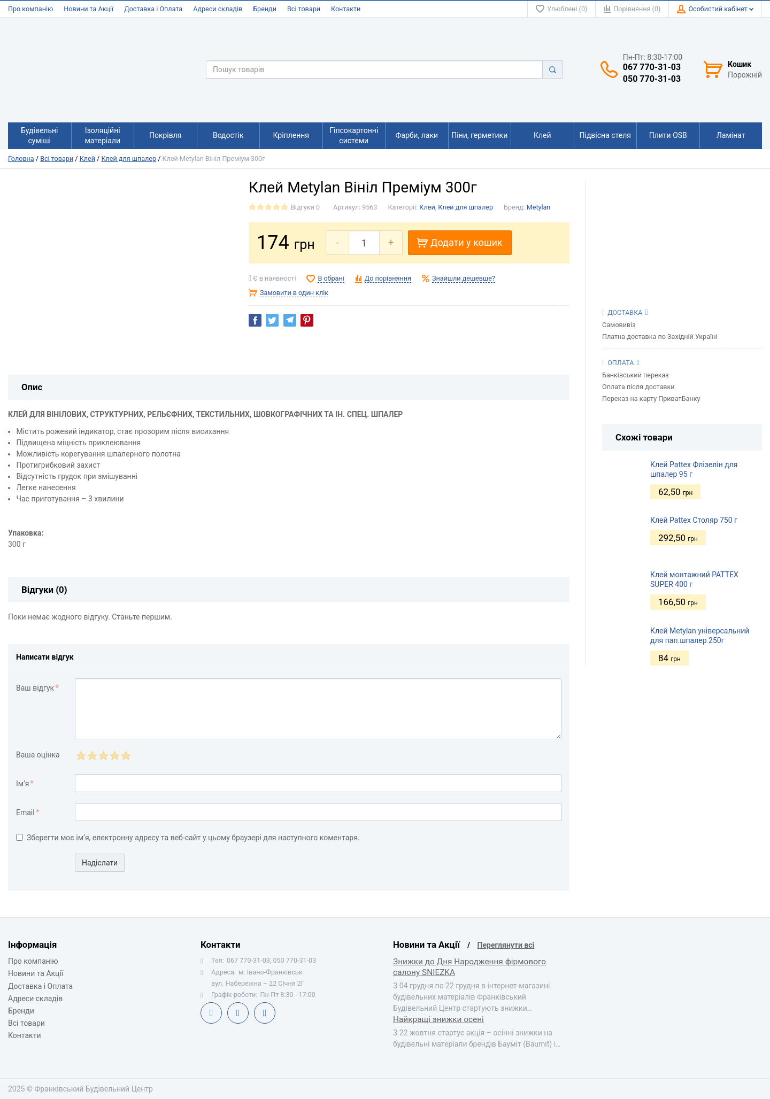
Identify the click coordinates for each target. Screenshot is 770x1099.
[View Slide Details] (682, 233)
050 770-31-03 (652, 79)
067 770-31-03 (652, 67)
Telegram (238, 1013)
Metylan (539, 207)
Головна (21, 158)
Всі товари (303, 9)
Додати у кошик (460, 242)
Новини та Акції (88, 9)
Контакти (345, 9)
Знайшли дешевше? (463, 278)
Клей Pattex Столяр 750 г (693, 520)
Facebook (211, 1013)
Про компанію (30, 9)
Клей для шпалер (128, 158)
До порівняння (388, 278)
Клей (87, 158)
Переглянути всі (506, 945)
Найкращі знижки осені (438, 1019)
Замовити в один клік (294, 293)
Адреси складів (217, 9)
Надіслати (100, 862)
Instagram (264, 1013)
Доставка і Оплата (153, 9)
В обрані (331, 278)
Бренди (264, 9)
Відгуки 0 (305, 207)
